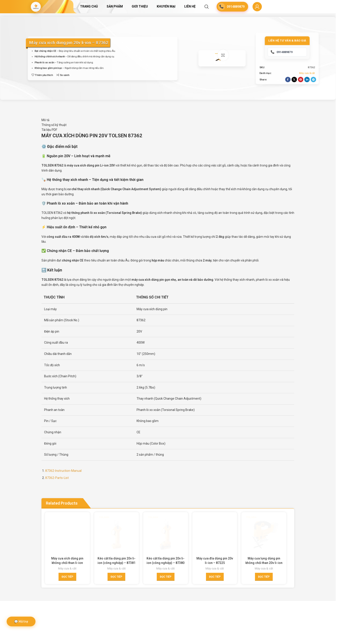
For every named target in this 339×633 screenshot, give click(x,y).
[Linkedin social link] (305, 95)
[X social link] (293, 95)
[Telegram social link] (312, 95)
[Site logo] (36, 7)
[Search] (206, 6)
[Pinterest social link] (299, 95)
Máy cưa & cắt (306, 88)
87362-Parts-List (57, 508)
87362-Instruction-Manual (63, 501)
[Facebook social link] (286, 95)
